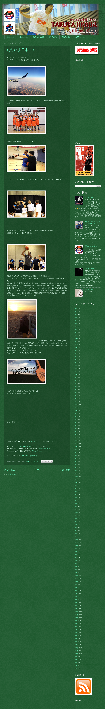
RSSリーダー (36, 441)
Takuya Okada (37, 451)
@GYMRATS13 (44, 448)
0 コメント (34, 461)
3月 (76, 314)
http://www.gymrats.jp (29, 456)
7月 (76, 353)
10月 (76, 338)
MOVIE (66, 37)
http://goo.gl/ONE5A (27, 446)
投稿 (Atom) (12, 474)
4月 (76, 320)
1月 (76, 326)
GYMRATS (38, 37)
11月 (76, 371)
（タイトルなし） (91, 197)
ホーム (38, 469)
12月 (76, 344)
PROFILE (23, 37)
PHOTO (53, 37)
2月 (76, 323)
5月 (76, 311)
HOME (10, 37)
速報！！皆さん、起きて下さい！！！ (92, 222)
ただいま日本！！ (26, 50)
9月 (76, 341)
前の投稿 (66, 469)
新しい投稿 (9, 469)
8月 (76, 308)
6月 (76, 317)
